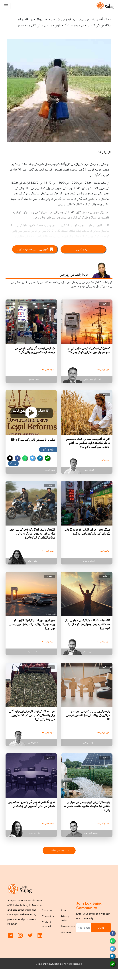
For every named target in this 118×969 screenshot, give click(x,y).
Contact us (48, 916)
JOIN (101, 927)
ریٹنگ (13, 463)
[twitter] (32, 458)
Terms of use (68, 925)
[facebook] (17, 458)
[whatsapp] (25, 458)
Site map (66, 931)
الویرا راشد (104, 152)
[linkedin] (40, 458)
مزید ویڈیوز (48, 449)
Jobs (63, 910)
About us (47, 910)
